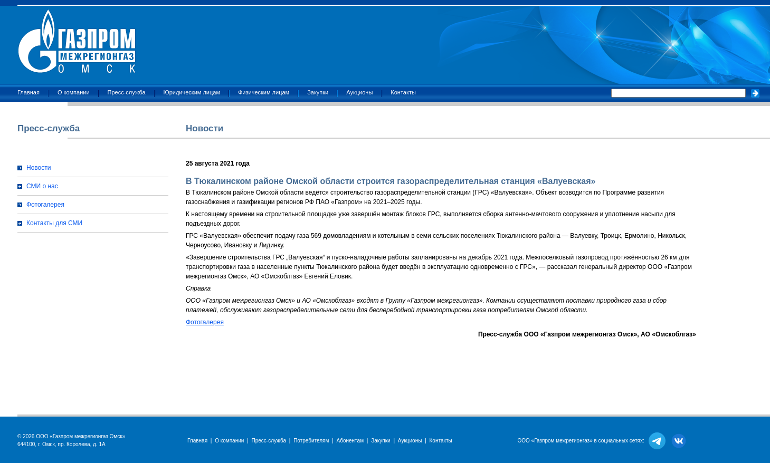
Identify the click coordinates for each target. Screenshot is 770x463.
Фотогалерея (45, 204)
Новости (38, 167)
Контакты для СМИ (54, 223)
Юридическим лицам (192, 92)
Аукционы (359, 92)
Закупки (317, 92)
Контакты (403, 92)
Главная (28, 92)
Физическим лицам (263, 92)
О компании (74, 92)
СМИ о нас (42, 186)
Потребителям (311, 440)
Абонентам (350, 440)
